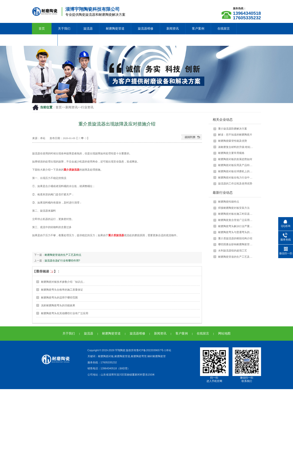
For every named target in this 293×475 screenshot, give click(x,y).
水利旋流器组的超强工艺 (232, 250)
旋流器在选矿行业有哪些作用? (62, 260)
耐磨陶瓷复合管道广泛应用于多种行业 (236, 220)
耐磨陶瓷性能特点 (228, 201)
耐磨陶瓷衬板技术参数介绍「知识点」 (63, 281)
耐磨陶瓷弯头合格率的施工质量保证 (62, 289)
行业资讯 (87, 107)
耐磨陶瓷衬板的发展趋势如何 (235, 159)
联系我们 (45, 40)
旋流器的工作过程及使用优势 (235, 183)
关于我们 (64, 28)
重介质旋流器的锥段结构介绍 (235, 238)
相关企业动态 (223, 119)
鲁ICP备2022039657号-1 (151, 350)
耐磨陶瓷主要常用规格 (231, 152)
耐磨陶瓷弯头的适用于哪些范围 (59, 297)
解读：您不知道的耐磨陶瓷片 (235, 134)
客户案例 (198, 28)
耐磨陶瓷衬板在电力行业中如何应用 (236, 177)
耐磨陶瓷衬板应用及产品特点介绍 (236, 165)
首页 (42, 28)
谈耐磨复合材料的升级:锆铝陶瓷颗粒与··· (236, 147)
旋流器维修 (145, 28)
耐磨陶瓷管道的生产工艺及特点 (63, 254)
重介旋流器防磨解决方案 (232, 128)
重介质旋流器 (71, 169)
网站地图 (224, 333)
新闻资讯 (172, 28)
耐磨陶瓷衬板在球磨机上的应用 (236, 171)
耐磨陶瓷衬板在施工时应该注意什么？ (236, 213)
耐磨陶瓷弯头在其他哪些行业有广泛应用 (64, 313)
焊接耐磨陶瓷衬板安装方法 (234, 207)
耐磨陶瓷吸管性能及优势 (232, 140)
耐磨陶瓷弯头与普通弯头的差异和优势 (236, 232)
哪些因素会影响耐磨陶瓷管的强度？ (236, 244)
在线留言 (223, 28)
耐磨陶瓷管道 (115, 28)
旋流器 (88, 28)
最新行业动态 (223, 192)
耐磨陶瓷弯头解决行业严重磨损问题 (236, 226)
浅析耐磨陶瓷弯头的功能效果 (58, 305)
